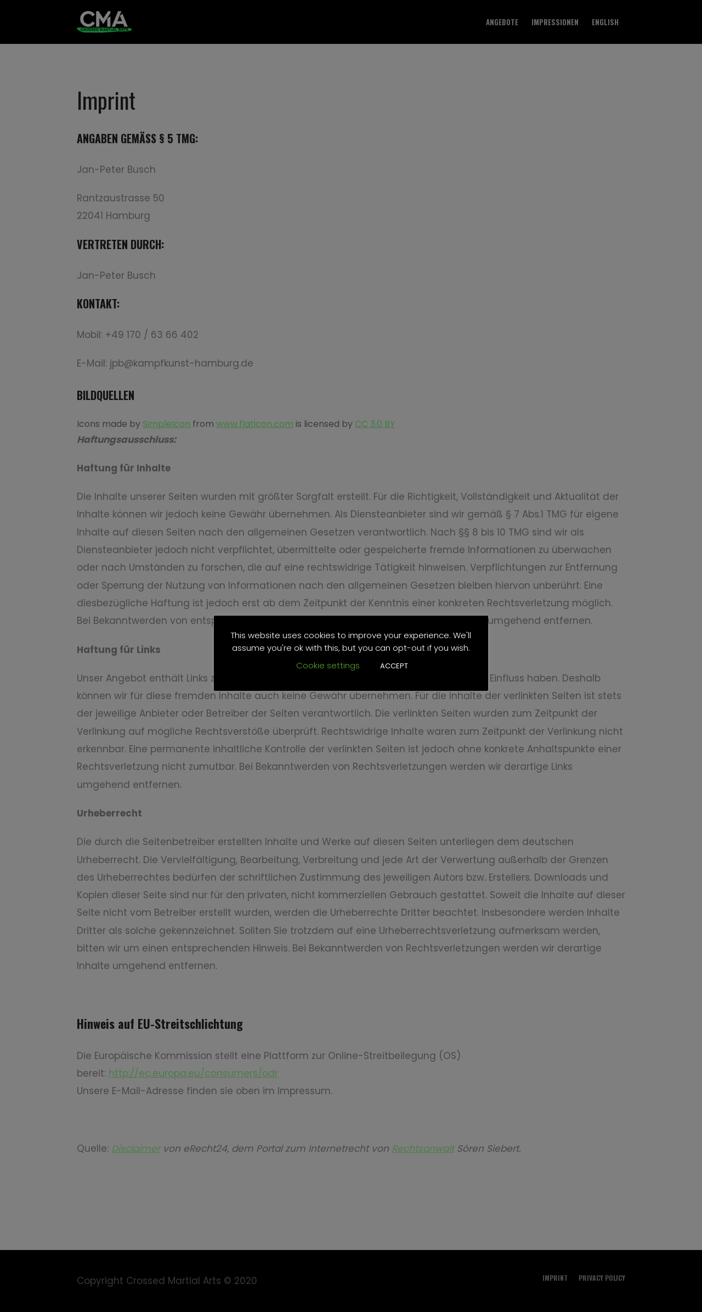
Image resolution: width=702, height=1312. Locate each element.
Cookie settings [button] (328, 665)
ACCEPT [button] (394, 666)
